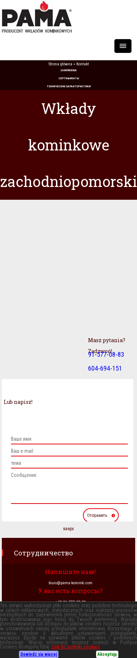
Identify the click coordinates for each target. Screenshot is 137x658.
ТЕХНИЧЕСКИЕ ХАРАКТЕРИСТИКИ (69, 86)
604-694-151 (105, 368)
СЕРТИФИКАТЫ (68, 78)
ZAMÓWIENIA (68, 70)
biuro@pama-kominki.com (70, 583)
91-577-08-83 (106, 354)
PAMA (68, 17)
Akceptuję (107, 654)
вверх (68, 528)
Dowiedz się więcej (38, 654)
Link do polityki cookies (76, 647)
